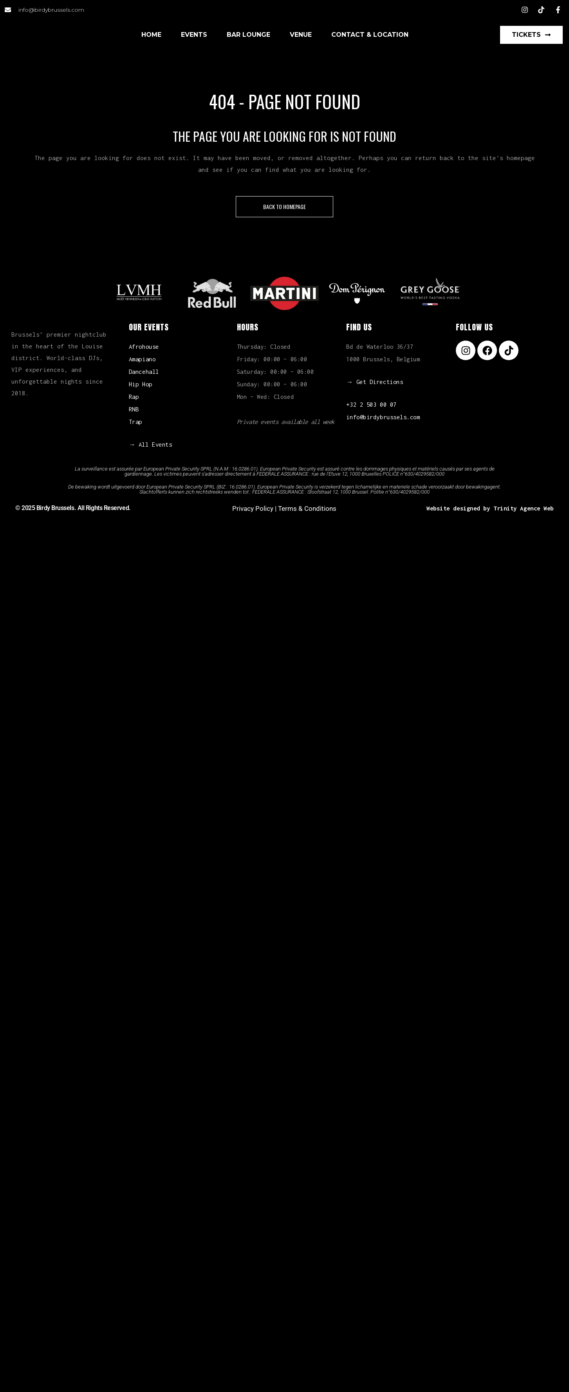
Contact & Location (369, 34)
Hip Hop (140, 384)
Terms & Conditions (307, 508)
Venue (301, 34)
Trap (135, 421)
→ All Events (150, 444)
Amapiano (142, 358)
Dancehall (144, 371)
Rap (134, 396)
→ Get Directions (374, 381)
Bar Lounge (248, 34)
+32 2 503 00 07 (371, 404)
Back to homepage (284, 206)
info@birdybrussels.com (383, 416)
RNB (134, 409)
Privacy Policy (252, 508)
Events (194, 34)
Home (151, 34)
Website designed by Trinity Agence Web (490, 508)
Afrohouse (144, 346)
